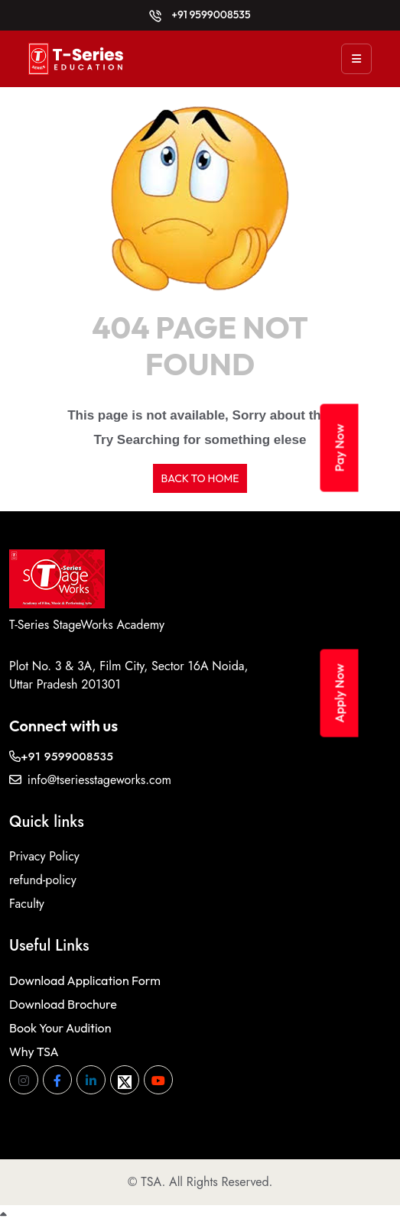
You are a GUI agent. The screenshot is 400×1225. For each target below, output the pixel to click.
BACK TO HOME (200, 478)
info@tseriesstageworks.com (90, 780)
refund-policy (42, 880)
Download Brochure (63, 1004)
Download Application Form (85, 980)
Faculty (26, 903)
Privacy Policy (44, 856)
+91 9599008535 (199, 14)
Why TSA (34, 1051)
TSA (151, 1182)
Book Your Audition (60, 1027)
